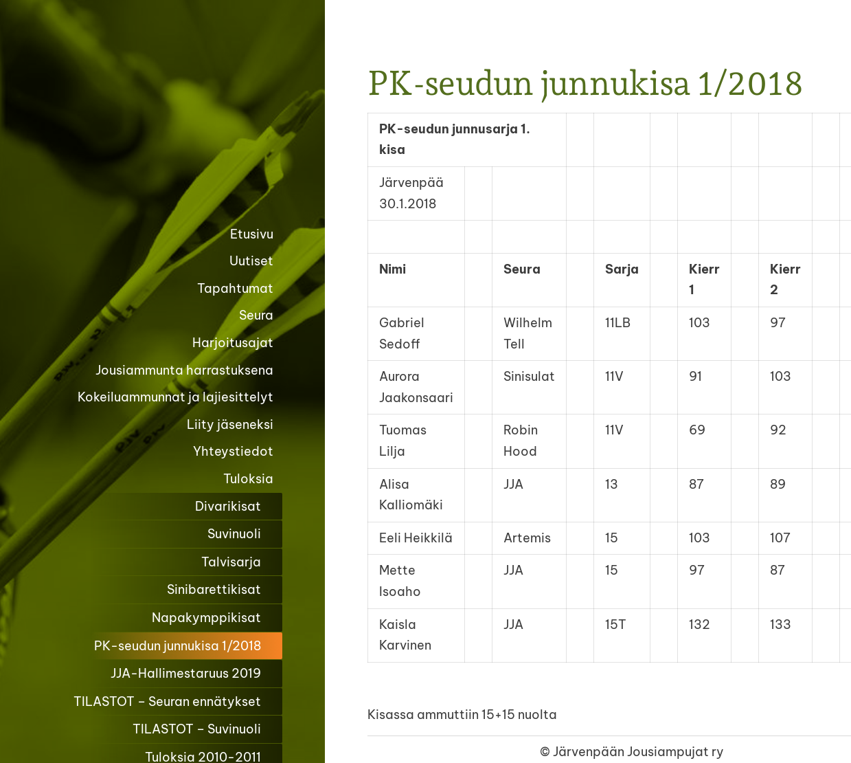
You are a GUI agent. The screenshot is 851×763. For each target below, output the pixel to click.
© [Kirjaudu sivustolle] (546, 752)
